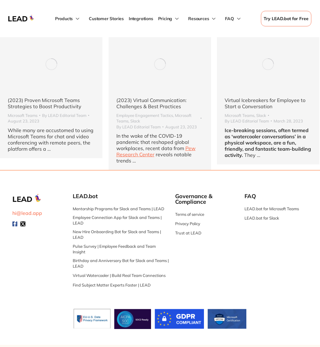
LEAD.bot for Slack (261, 218)
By (64, 115)
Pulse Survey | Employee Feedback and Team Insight (114, 249)
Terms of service (189, 214)
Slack (134, 120)
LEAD (18, 18)
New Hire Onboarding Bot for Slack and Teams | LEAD (117, 234)
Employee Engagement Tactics (143, 115)
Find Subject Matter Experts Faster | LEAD (112, 284)
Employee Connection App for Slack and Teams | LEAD (117, 220)
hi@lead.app (27, 213)
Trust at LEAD (188, 232)
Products (68, 19)
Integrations (141, 18)
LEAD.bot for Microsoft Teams (271, 208)
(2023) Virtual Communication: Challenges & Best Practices (150, 103)
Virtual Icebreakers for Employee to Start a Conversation (263, 103)
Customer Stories (106, 18)
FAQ (233, 19)
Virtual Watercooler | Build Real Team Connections (119, 275)
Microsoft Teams (22, 115)
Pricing (169, 19)
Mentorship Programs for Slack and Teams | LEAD (118, 208)
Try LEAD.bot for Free (286, 18)
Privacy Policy (187, 223)
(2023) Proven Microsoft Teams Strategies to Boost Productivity (44, 103)
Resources (202, 19)
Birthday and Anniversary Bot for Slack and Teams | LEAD (121, 263)
